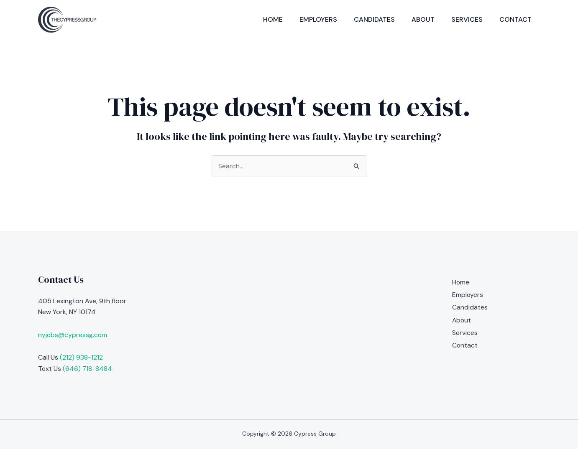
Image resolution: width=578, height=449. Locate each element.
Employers (318, 19)
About (423, 19)
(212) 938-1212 (81, 357)
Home (273, 19)
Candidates (374, 19)
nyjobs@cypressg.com (73, 334)
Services (467, 19)
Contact (515, 19)
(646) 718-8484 (88, 368)
